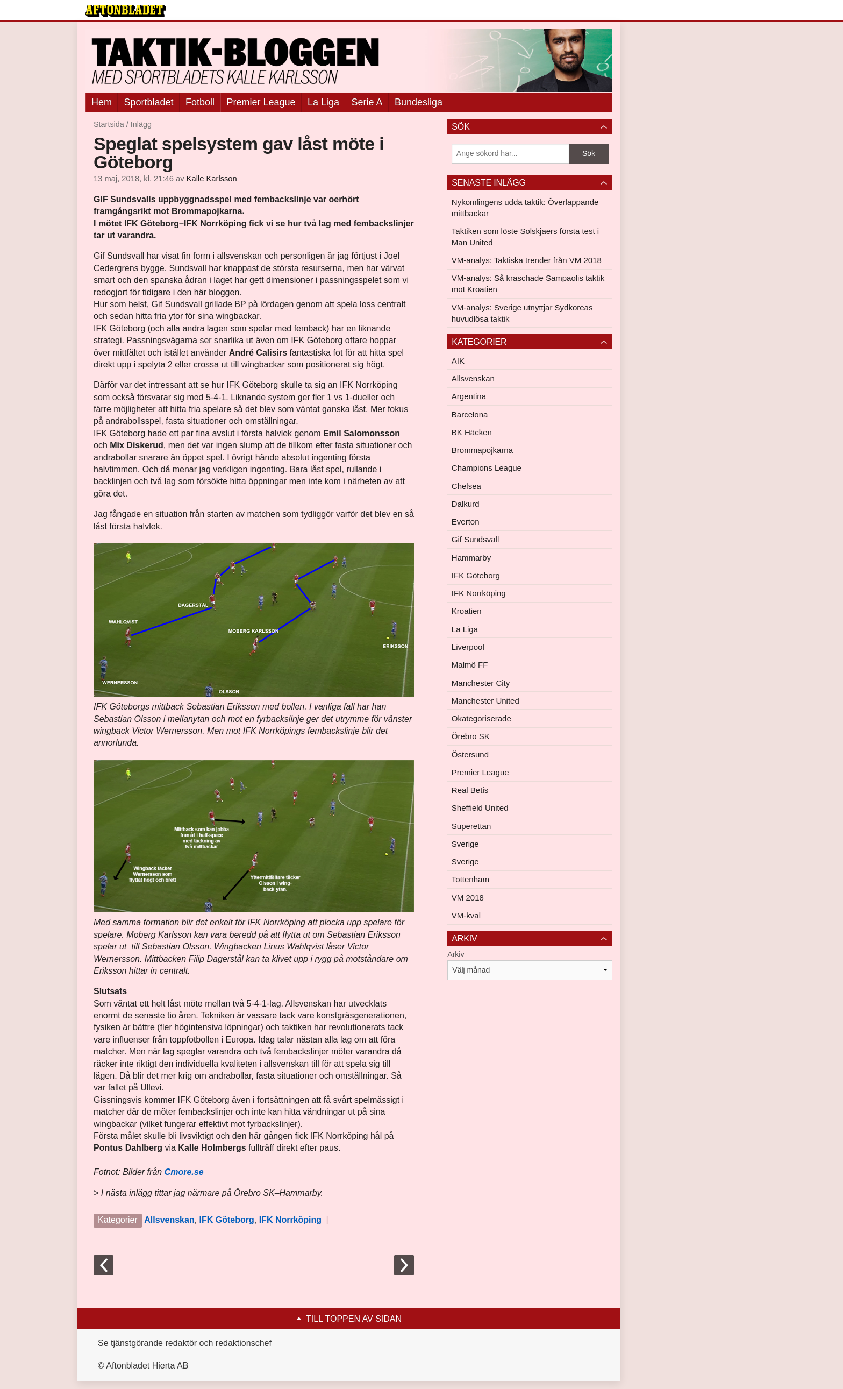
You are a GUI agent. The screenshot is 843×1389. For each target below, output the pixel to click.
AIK (458, 360)
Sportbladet (148, 102)
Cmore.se (184, 1172)
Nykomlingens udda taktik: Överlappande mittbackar (525, 207)
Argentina (469, 396)
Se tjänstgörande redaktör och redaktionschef (185, 1343)
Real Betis (470, 790)
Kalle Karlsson (212, 178)
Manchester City (481, 683)
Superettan (471, 826)
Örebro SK (471, 736)
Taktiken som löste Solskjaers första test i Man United (525, 236)
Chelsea (466, 486)
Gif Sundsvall (475, 539)
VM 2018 (468, 897)
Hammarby (471, 557)
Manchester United (485, 700)
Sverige (465, 843)
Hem (101, 102)
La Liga (323, 102)
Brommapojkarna (482, 450)
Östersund (470, 754)
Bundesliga (418, 102)
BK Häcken (472, 432)
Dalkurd (466, 503)
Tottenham (470, 879)
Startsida (109, 124)
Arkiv (455, 954)
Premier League (260, 102)
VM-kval (466, 915)
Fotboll (200, 102)
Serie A (367, 102)
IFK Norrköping (290, 1219)
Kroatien (467, 610)
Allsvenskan (169, 1219)
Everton (466, 521)
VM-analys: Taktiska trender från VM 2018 (527, 260)
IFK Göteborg (226, 1219)
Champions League (486, 467)
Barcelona (470, 414)
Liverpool (468, 646)
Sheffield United (480, 807)
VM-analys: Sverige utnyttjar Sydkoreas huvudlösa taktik (522, 313)
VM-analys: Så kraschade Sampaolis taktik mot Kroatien (528, 283)
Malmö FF (470, 664)
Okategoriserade (481, 718)
